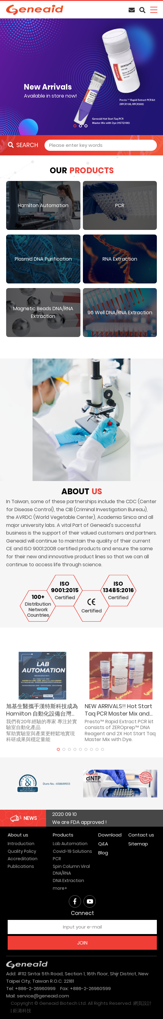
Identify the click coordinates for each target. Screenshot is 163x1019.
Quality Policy (22, 851)
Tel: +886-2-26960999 (31, 988)
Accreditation (22, 859)
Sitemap (138, 843)
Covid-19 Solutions (72, 851)
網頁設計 (142, 1003)
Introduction (21, 843)
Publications (21, 866)
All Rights (98, 1003)
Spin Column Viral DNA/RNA (71, 869)
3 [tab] (85, 125)
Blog (103, 852)
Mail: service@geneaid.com (37, 996)
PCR (57, 859)
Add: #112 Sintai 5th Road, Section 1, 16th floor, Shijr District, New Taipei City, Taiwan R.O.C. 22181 (77, 977)
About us (18, 835)
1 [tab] (74, 125)
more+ (60, 888)
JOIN (82, 942)
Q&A (103, 843)
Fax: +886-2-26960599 (85, 988)
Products (63, 835)
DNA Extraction (68, 880)
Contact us (141, 835)
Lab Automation (70, 843)
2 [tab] (80, 125)
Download (110, 835)
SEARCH (23, 145)
